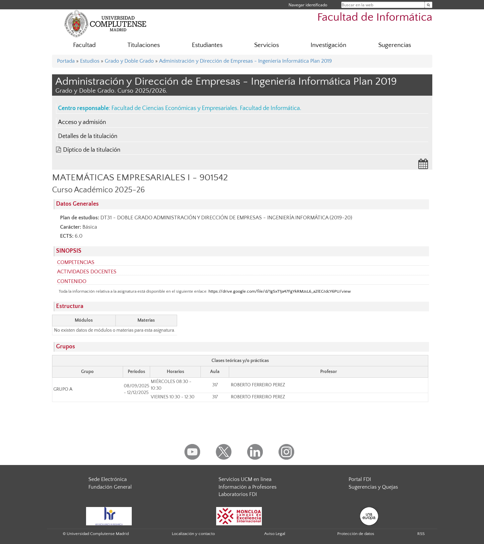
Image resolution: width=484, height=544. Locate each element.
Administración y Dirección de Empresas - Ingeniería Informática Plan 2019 (245, 61)
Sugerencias (394, 45)
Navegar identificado (308, 5)
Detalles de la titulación (87, 136)
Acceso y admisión (82, 122)
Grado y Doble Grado (129, 61)
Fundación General (110, 487)
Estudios (89, 61)
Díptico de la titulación (91, 150)
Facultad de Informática (374, 17)
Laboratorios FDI (237, 494)
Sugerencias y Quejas (373, 487)
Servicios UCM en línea (245, 479)
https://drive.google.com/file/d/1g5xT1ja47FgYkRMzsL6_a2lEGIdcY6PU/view (279, 291)
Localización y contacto (193, 533)
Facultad (84, 45)
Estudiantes (207, 45)
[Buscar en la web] (428, 5)
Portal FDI (360, 479)
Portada (66, 61)
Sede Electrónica (107, 479)
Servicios (266, 45)
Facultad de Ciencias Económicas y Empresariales (174, 108)
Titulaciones (143, 45)
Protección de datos (355, 533)
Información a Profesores (247, 487)
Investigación (328, 45)
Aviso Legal (274, 533)
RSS (421, 533)
